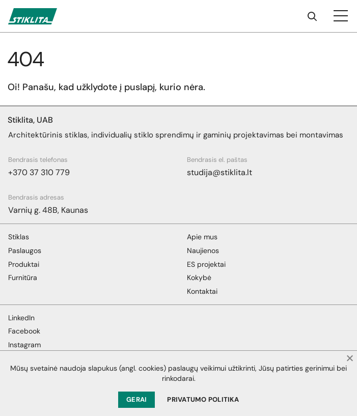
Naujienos (203, 250)
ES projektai (206, 264)
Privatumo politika (203, 399)
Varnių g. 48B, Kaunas (48, 210)
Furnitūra (22, 277)
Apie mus (202, 236)
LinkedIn (21, 317)
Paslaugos (24, 250)
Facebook (24, 331)
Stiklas (18, 236)
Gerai (136, 399)
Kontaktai (202, 291)
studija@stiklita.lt (219, 172)
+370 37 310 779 (39, 172)
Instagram (24, 344)
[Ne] (349, 358)
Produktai (23, 264)
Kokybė (199, 277)
